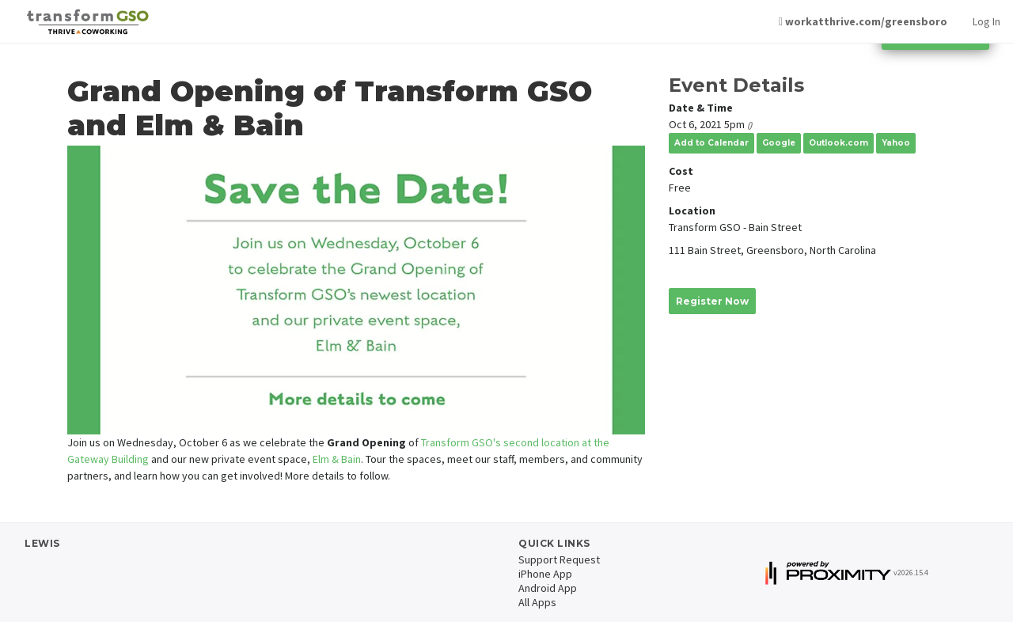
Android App (547, 588)
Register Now (712, 301)
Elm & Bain (337, 459)
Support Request (559, 559)
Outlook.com (838, 143)
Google (778, 143)
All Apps (537, 602)
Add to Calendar (711, 143)
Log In (986, 21)
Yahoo (896, 143)
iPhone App (545, 574)
